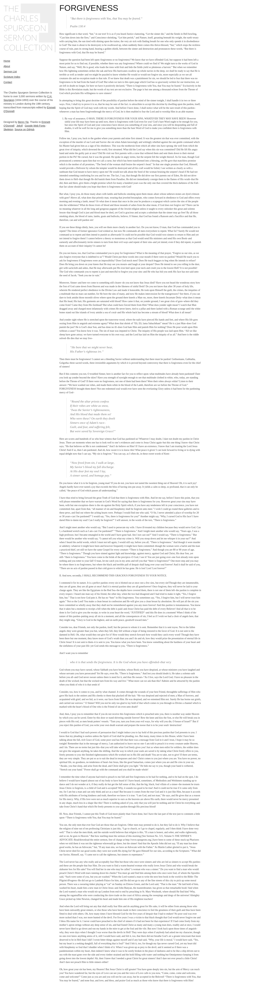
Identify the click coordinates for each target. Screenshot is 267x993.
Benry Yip (23, 122)
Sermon (20, 37)
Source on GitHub (24, 129)
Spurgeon (25, 28)
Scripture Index (12, 76)
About (7, 66)
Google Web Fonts (35, 125)
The (11, 8)
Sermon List (10, 71)
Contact (8, 82)
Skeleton (8, 129)
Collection (28, 47)
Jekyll (19, 125)
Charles (21, 18)
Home (7, 60)
